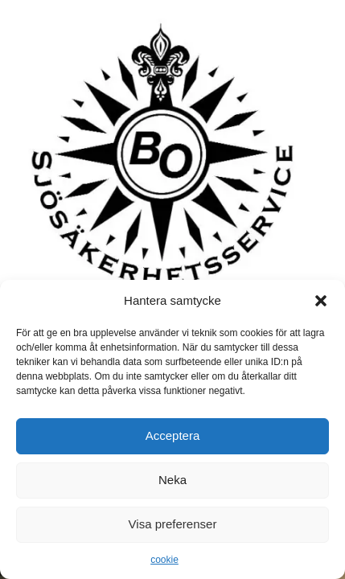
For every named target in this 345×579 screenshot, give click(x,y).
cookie (164, 559)
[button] (321, 301)
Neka (172, 480)
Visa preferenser (173, 524)
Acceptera (173, 435)
